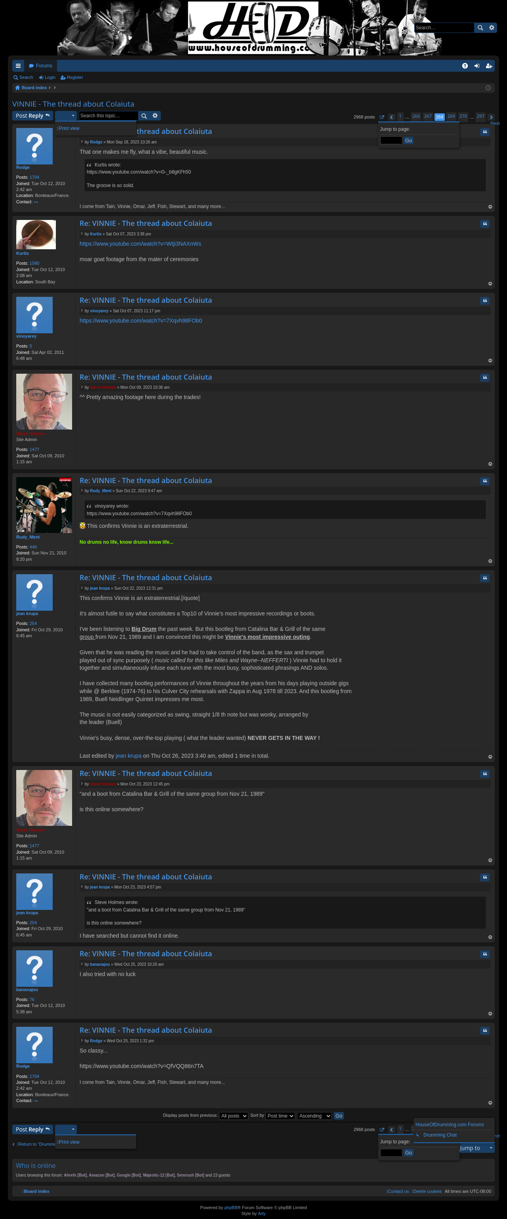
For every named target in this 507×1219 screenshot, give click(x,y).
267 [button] (428, 116)
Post (29, 115)
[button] (381, 117)
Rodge (23, 167)
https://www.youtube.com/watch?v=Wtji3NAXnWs (140, 244)
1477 (34, 449)
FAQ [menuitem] (467, 67)
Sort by (272, 1115)
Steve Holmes (30, 433)
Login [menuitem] (479, 67)
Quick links (19, 67)
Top (490, 207)
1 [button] (400, 116)
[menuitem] (427, 1191)
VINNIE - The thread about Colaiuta (73, 104)
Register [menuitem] (490, 67)
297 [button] (480, 116)
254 (33, 623)
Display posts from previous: (205, 1115)
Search (480, 27)
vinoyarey (26, 336)
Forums (44, 66)
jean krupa (27, 613)
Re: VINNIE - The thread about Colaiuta (146, 131)
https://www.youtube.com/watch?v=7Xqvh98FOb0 (141, 320)
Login (50, 77)
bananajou (27, 989)
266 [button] (416, 116)
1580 (34, 263)
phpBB (230, 1207)
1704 (34, 177)
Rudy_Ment (28, 537)
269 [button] (451, 116)
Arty (262, 1213)
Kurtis (22, 253)
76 (32, 999)
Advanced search (491, 27)
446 (33, 547)
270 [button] (463, 116)
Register (75, 77)
